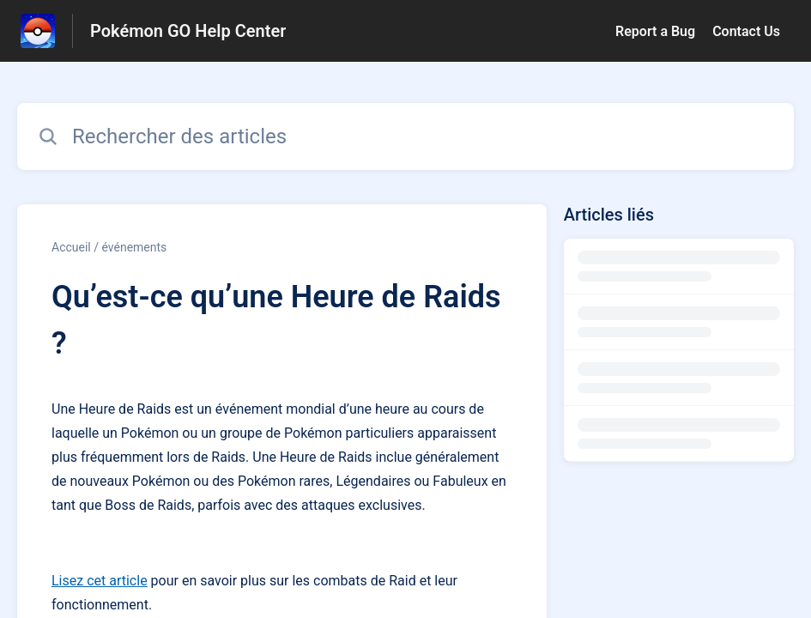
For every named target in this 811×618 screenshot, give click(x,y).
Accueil (71, 247)
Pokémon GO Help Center (188, 31)
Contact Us (746, 31)
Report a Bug (655, 31)
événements (133, 247)
